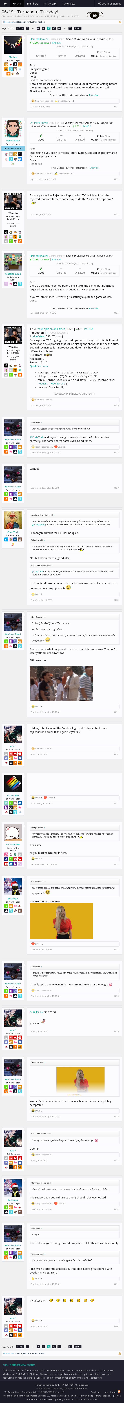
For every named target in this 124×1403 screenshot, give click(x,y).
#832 (116, 864)
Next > (77, 28)
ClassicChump (13, 273)
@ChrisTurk (37, 437)
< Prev (20, 28)
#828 (116, 600)
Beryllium (95, 1392)
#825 (116, 405)
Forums (17, 3)
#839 (116, 1284)
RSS (119, 1391)
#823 (116, 214)
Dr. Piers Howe (39, 122)
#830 (116, 754)
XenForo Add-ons (13, 1392)
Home (5, 3)
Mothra (13, 57)
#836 (116, 1116)
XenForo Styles (31, 1392)
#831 (116, 803)
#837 (116, 1160)
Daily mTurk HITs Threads (27, 16)
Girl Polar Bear (13, 844)
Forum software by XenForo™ (62, 1384)
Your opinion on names (51, 329)
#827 (116, 488)
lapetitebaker (13, 140)
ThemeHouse (80, 1388)
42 (49, 28)
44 (59, 28)
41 (44, 28)
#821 (116, 106)
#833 (116, 949)
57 (70, 28)
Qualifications (39, 366)
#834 (116, 996)
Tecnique (13, 898)
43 (54, 28)
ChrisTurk (13, 532)
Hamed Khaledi (39, 39)
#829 (116, 712)
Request (43, 383)
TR (46, 332)
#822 (116, 179)
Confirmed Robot (13, 439)
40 (38, 28)
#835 (116, 1031)
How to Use (58, 383)
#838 (116, 1209)
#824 (116, 313)
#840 (116, 1326)
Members (32, 3)
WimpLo (35, 214)
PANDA (56, 42)
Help (106, 1392)
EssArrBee (13, 795)
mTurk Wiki (50, 3)
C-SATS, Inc (37, 1012)
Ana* (13, 746)
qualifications (38, 524)
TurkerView (94, 95)
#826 (116, 452)
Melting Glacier (58, 16)
